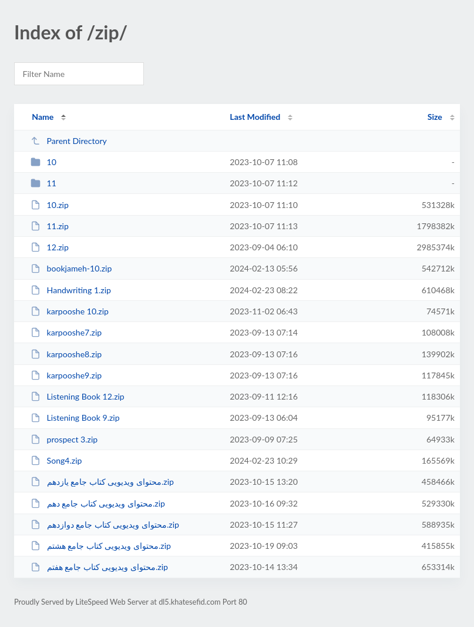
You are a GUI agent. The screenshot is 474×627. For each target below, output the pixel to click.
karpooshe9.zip (66, 375)
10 (43, 162)
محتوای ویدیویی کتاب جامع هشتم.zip (101, 546)
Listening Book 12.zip (78, 396)
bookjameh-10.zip (71, 268)
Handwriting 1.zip (71, 290)
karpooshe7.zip (66, 332)
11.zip (50, 226)
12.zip (50, 247)
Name (42, 117)
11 (43, 183)
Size (435, 117)
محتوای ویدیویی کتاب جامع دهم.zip (98, 503)
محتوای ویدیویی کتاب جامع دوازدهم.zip (105, 524)
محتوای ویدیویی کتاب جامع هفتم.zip (99, 567)
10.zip (50, 205)
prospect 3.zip (64, 439)
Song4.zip (56, 460)
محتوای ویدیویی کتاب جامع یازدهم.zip (102, 482)
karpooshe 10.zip (70, 311)
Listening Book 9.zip (75, 418)
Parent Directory (69, 141)
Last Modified (255, 117)
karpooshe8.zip (66, 354)
